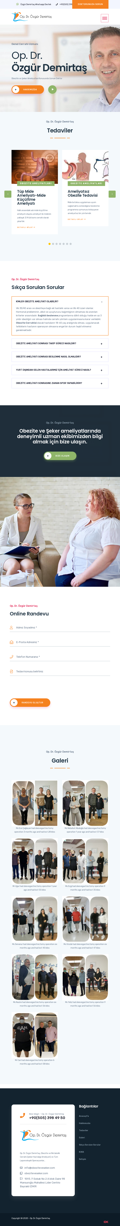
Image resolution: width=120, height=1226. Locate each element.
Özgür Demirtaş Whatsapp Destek (33, 4)
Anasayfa (84, 1116)
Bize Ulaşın (56, 455)
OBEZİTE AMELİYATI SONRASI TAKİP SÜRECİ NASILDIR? (46, 343)
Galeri (82, 1137)
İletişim (82, 1159)
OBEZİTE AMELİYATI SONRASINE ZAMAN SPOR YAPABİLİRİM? (49, 383)
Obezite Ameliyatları (36, 183)
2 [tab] (53, 244)
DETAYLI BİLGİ (26, 227)
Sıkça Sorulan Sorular (90, 1145)
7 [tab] (71, 244)
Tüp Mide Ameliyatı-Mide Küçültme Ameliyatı (31, 197)
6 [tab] (67, 244)
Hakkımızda (24, 89)
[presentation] (31, 687)
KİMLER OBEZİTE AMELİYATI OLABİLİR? (37, 301)
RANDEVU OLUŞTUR (27, 702)
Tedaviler (83, 1130)
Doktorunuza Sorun (90, 4)
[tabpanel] (34, 194)
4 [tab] (60, 244)
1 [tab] (49, 244)
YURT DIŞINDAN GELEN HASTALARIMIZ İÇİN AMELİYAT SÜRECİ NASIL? (53, 370)
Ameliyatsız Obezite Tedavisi (83, 193)
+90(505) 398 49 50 (67, 4)
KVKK (81, 1152)
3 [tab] (57, 244)
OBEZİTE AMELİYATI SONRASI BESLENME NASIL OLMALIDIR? (48, 356)
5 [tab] (64, 244)
